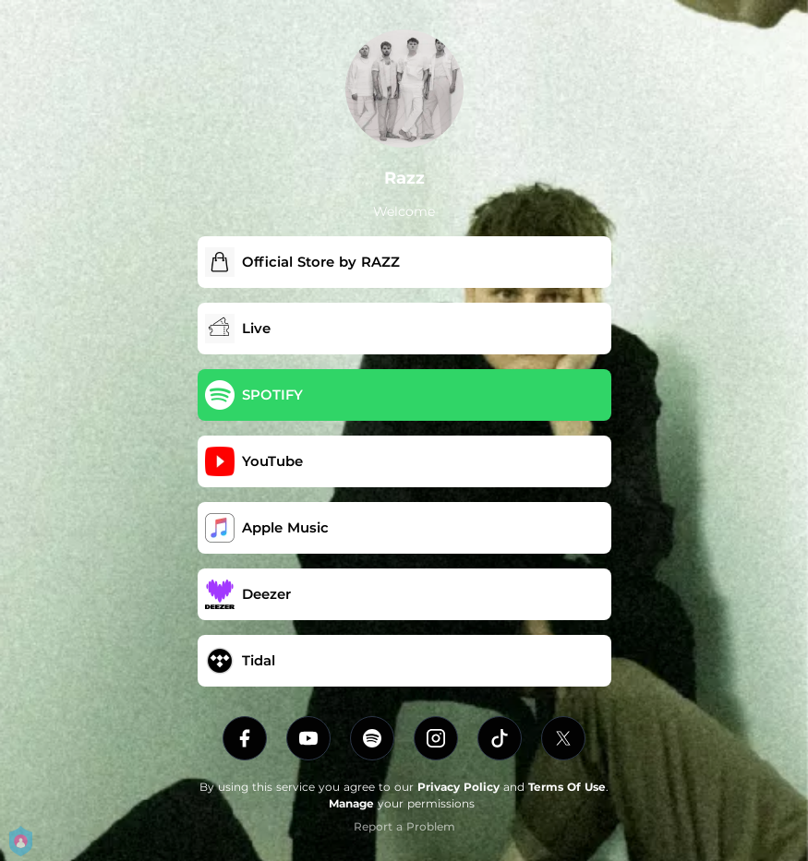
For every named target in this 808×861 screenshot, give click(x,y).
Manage (351, 803)
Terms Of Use (567, 787)
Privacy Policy (458, 787)
